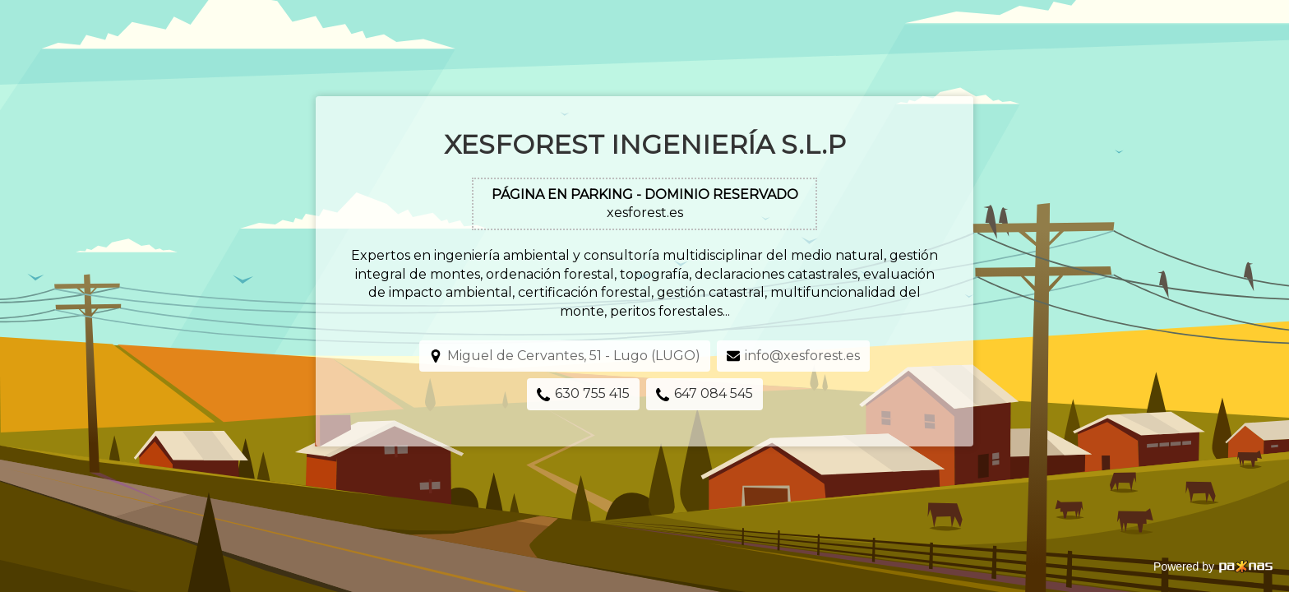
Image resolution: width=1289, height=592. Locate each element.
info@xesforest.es (802, 355)
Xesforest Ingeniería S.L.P (645, 144)
